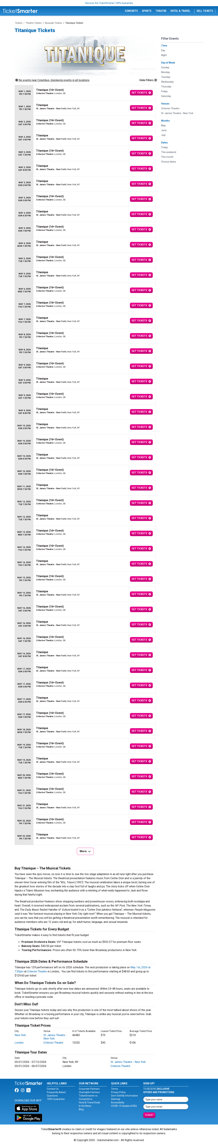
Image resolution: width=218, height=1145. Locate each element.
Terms (114, 1088)
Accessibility (117, 1102)
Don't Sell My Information (124, 1095)
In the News (85, 1106)
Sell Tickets (205, 10)
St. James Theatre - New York (128, 1062)
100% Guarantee (56, 1099)
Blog (81, 1109)
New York (20, 1035)
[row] (85, 92)
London (19, 1042)
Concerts (131, 10)
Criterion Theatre (37, 971)
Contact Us (53, 1088)
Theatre (160, 10)
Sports (146, 10)
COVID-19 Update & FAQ (124, 1106)
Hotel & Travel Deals (89, 1102)
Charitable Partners (89, 1092)
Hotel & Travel (180, 10)
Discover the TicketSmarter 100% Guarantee (109, 3)
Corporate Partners (89, 1088)
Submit (149, 1115)
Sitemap (115, 1099)
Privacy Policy (118, 1092)
